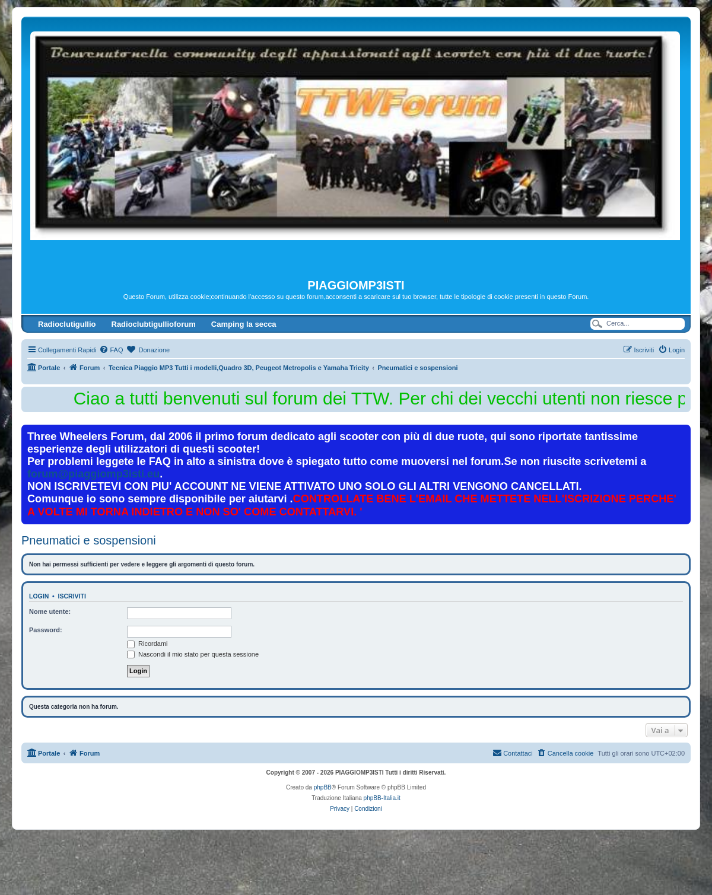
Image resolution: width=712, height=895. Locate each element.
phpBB (323, 787)
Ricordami (147, 643)
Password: (45, 629)
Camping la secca (243, 324)
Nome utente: (50, 611)
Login (39, 596)
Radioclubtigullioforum (154, 324)
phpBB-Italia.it (382, 798)
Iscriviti (72, 596)
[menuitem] (111, 350)
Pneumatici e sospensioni (88, 540)
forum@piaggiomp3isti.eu (93, 474)
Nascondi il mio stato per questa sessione (193, 654)
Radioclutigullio (67, 324)
